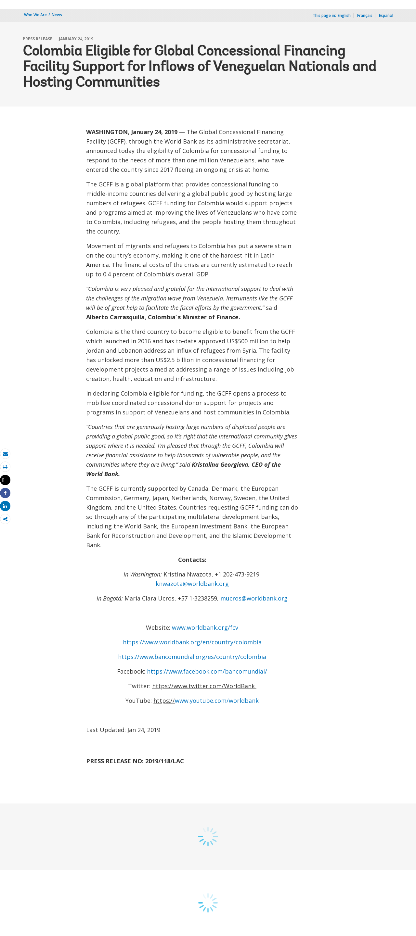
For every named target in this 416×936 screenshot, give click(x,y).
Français (364, 15)
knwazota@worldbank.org (192, 584)
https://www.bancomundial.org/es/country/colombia (192, 657)
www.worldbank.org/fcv (205, 627)
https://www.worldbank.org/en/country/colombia (192, 642)
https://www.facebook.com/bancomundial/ (207, 671)
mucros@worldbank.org (254, 598)
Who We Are (35, 15)
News (57, 15)
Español (386, 15)
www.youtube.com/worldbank (217, 700)
